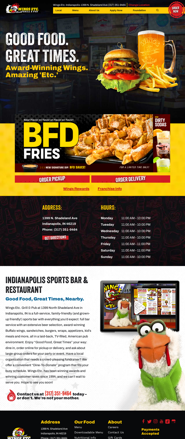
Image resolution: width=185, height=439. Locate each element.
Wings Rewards (76, 188)
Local (58, 10)
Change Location (139, 5)
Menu (75, 10)
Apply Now (116, 10)
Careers (113, 427)
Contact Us (116, 432)
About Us (94, 10)
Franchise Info (110, 188)
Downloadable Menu (88, 432)
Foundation (139, 10)
